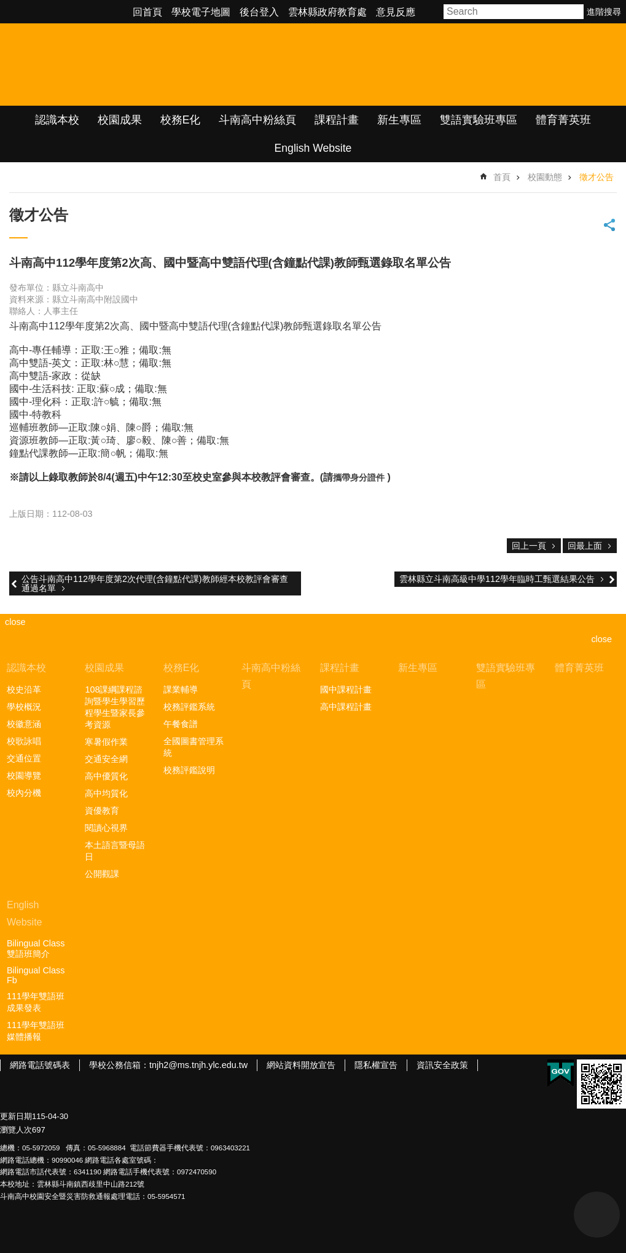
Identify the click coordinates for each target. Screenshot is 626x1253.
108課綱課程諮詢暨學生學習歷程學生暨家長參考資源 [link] (115, 707)
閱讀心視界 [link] (106, 828)
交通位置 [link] (24, 758)
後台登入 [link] (259, 12)
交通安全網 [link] (106, 759)
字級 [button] (431, 12)
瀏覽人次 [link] (16, 1129)
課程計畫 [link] (337, 120)
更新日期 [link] (16, 1116)
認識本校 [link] (57, 120)
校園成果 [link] (120, 120)
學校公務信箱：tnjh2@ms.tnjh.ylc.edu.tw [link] (168, 1065)
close (601, 639)
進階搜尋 (604, 12)
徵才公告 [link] (596, 177)
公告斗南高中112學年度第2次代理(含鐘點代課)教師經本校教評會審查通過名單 (155, 583)
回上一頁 (529, 546)
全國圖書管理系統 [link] (193, 747)
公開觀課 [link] (102, 874)
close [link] (15, 622)
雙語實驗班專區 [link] (478, 120)
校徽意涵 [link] (24, 724)
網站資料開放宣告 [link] (301, 1065)
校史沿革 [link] (24, 689)
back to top (597, 1215)
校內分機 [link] (24, 793)
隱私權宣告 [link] (375, 1065)
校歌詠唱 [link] (24, 741)
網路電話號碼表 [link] (40, 1065)
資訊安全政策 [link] (442, 1065)
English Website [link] (313, 148)
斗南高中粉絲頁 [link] (257, 120)
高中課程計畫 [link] (346, 707)
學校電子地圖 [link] (200, 12)
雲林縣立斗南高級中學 (129, 64)
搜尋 (575, 11)
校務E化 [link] (180, 120)
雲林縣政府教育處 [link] (327, 12)
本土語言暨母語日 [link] (115, 851)
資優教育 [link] (102, 810)
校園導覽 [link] (24, 775)
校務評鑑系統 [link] (189, 707)
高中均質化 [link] (106, 793)
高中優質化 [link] (106, 776)
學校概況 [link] (24, 707)
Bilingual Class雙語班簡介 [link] (36, 948)
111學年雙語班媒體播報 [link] (36, 1031)
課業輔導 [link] (180, 689)
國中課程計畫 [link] (346, 689)
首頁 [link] (502, 177)
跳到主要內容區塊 (6, 6)
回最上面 (585, 546)
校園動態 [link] (545, 177)
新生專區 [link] (399, 120)
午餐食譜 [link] (180, 724)
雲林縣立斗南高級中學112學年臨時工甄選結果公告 (497, 579)
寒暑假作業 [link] (106, 742)
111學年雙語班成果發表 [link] (36, 1002)
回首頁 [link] (147, 12)
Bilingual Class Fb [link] (36, 975)
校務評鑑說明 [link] (189, 770)
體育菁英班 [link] (563, 120)
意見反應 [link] (395, 12)
